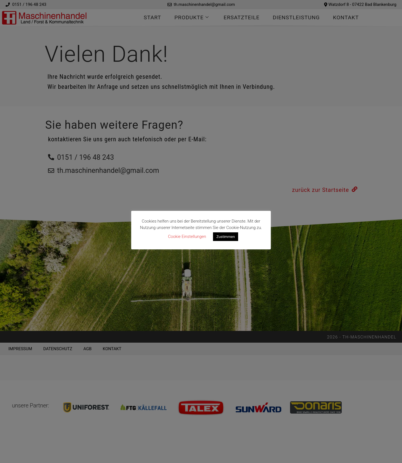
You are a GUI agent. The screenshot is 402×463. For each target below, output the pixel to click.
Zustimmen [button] (225, 237)
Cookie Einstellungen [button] (187, 236)
